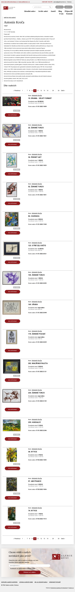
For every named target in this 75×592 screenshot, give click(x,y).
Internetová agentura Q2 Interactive (59, 588)
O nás (61, 14)
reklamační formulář (55, 582)
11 (38, 90)
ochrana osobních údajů (26, 582)
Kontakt (69, 14)
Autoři (53, 11)
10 (35, 90)
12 (41, 90)
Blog (60, 11)
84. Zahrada (33, 216)
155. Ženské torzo (36, 275)
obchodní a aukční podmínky (9, 582)
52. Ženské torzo (36, 187)
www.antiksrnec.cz (24, 2)
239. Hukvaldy (34, 422)
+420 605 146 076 (47, 2)
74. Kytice (32, 511)
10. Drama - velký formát (40, 98)
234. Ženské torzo (36, 393)
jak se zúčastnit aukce (41, 582)
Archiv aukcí (43, 11)
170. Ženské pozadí (36, 334)
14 (47, 90)
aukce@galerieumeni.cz (59, 2)
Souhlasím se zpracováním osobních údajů (22, 568)
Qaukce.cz (71, 588)
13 (44, 90)
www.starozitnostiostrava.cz (9, 2)
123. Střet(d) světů (37, 246)
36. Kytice (32, 452)
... (24, 90)
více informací (12, 115)
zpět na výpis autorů (10, 17)
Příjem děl (69, 11)
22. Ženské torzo (36, 128)
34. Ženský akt (35, 157)
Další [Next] (63, 90)
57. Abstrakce (34, 481)
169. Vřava (33, 304)
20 (53, 90)
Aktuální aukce (29, 11)
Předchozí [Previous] (16, 90)
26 (58, 90)
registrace (68, 7)
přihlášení (59, 7)
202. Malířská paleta (38, 363)
